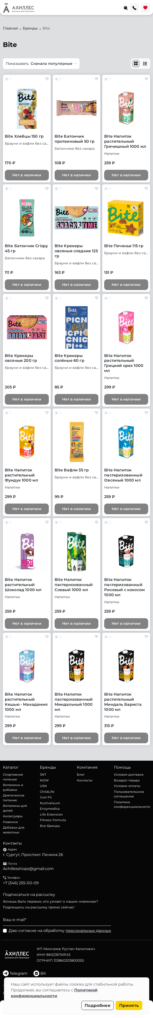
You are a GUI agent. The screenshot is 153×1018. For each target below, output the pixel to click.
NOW (44, 780)
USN (43, 786)
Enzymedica (50, 808)
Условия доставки (129, 774)
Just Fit (46, 797)
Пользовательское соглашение (129, 794)
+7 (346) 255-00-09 (21, 883)
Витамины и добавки (13, 787)
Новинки (10, 822)
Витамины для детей (15, 808)
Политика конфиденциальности (132, 804)
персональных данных (88, 930)
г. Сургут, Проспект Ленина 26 (33, 854)
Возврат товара (127, 780)
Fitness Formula (53, 820)
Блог (81, 774)
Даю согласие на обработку (60, 930)
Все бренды (50, 826)
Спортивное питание (13, 777)
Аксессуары (12, 816)
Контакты (84, 780)
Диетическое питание (13, 797)
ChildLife (47, 792)
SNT (43, 774)
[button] (41, 63)
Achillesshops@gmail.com (28, 868)
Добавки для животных (13, 829)
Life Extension (51, 814)
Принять (129, 1005)
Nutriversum (50, 803)
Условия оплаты (127, 786)
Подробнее (97, 1005)
